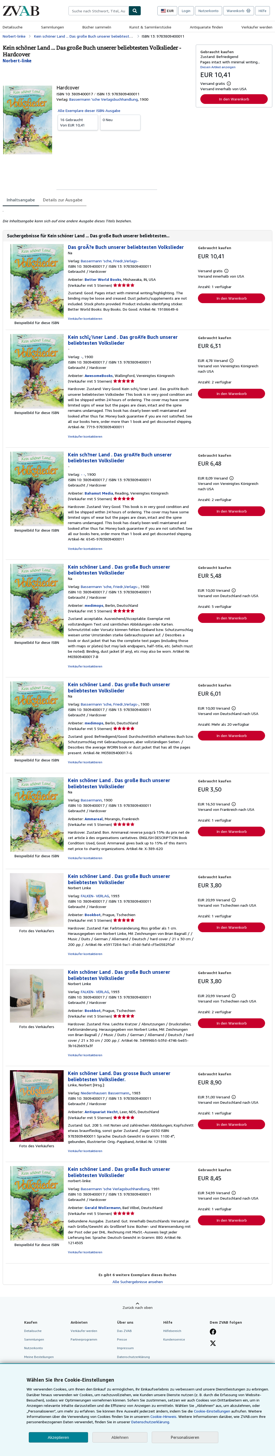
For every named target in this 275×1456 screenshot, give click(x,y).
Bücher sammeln (96, 27)
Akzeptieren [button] (58, 1437)
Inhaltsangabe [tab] (21, 199)
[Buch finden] (135, 10)
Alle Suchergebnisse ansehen (138, 1281)
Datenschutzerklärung (133, 1357)
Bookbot (93, 914)
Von (78, 122)
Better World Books (103, 279)
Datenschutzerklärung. (150, 1421)
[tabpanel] (97, 216)
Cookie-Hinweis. (163, 1416)
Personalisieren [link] (185, 1437)
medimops (94, 605)
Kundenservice (174, 1339)
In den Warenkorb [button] (234, 99)
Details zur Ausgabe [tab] (62, 199)
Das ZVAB (124, 1331)
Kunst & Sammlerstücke (150, 27)
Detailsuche (13, 27)
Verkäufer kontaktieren (85, 319)
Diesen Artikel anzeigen (218, 67)
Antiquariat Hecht (101, 1111)
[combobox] (98, 10)
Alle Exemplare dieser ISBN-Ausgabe (89, 110)
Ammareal (94, 818)
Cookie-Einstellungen (212, 1411)
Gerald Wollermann (103, 1207)
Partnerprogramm (84, 1339)
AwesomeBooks (99, 375)
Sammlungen (52, 27)
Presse (122, 1339)
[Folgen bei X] (213, 1344)
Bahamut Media (99, 493)
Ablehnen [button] (119, 1437)
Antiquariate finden (206, 27)
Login (186, 11)
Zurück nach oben (137, 1307)
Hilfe (262, 11)
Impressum (125, 1348)
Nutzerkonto (208, 11)
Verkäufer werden (256, 27)
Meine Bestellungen (39, 1357)
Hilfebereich (172, 1331)
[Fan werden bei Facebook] (213, 1332)
